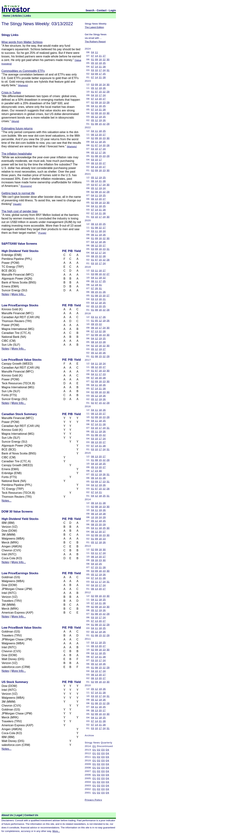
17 (100, 70)
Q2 (98, 749)
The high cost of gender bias (19, 211)
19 (100, 63)
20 (100, 98)
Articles (17, 15)
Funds (42, 233)
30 (107, 59)
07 (92, 56)
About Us (7, 815)
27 (104, 56)
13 (96, 98)
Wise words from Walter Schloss (22, 42)
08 (96, 123)
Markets (23, 85)
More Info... (18, 294)
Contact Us (31, 815)
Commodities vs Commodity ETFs (23, 70)
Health (17, 204)
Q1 (94, 746)
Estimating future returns (17, 128)
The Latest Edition (94, 27)
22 (104, 59)
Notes (5, 294)
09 (96, 59)
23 (104, 102)
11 (96, 52)
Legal (18, 815)
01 (92, 59)
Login (112, 10)
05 (92, 63)
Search (90, 10)
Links (27, 15)
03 (92, 70)
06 (92, 134)
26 (104, 88)
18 (100, 131)
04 (92, 52)
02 (92, 102)
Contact (102, 10)
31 (107, 70)
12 (96, 88)
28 (104, 66)
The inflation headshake (16, 153)
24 (104, 70)
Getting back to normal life (18, 193)
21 (100, 56)
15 (100, 91)
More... (56, 831)
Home (6, 15)
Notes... (6, 500)
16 (100, 59)
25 (104, 63)
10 (96, 63)
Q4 (107, 749)
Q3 (103, 749)
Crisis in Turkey (11, 92)
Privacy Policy (93, 799)
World (15, 121)
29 (107, 91)
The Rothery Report (95, 41)
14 (96, 56)
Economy (26, 186)
